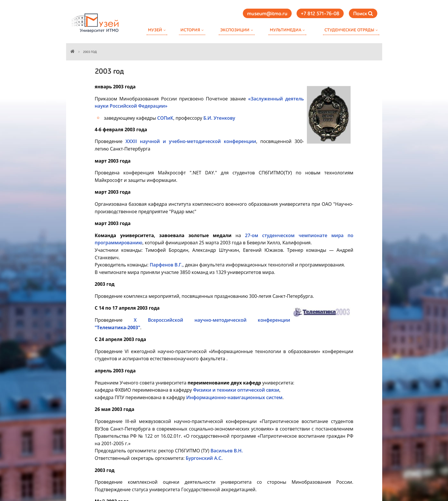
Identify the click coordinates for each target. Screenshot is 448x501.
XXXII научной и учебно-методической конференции (191, 141)
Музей (155, 30)
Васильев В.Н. (226, 450)
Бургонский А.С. (204, 458)
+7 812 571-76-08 (320, 13)
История (190, 30)
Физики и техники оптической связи (236, 390)
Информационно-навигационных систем (234, 397)
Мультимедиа (285, 30)
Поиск (363, 13)
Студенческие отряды (349, 30)
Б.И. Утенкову (219, 118)
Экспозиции (234, 30)
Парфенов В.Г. (166, 265)
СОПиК (165, 118)
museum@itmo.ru (267, 13)
